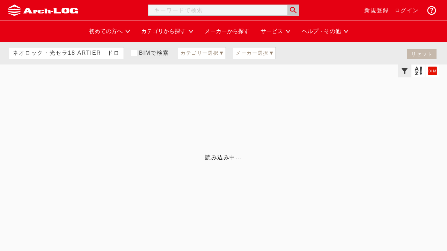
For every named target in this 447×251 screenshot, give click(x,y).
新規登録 (376, 10)
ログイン (407, 10)
